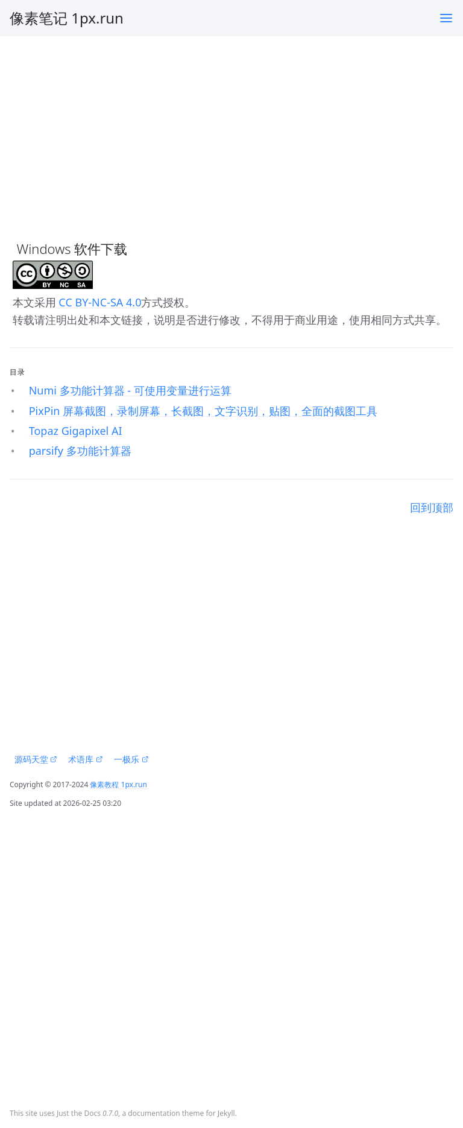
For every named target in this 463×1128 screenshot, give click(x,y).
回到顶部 (431, 507)
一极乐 (131, 759)
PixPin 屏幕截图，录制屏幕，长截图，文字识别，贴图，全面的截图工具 (203, 411)
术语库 (85, 759)
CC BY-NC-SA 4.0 (99, 302)
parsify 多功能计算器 (80, 450)
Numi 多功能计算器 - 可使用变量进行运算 (130, 390)
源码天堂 (36, 759)
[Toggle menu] (446, 18)
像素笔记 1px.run (67, 18)
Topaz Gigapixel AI (75, 430)
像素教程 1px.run (119, 784)
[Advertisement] (231, 130)
